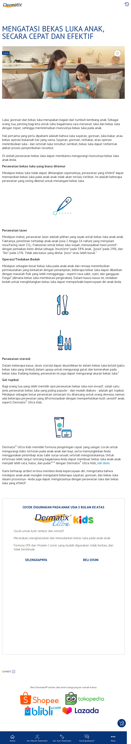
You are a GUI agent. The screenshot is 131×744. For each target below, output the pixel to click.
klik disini (103, 463)
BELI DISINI (91, 560)
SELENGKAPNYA (36, 560)
